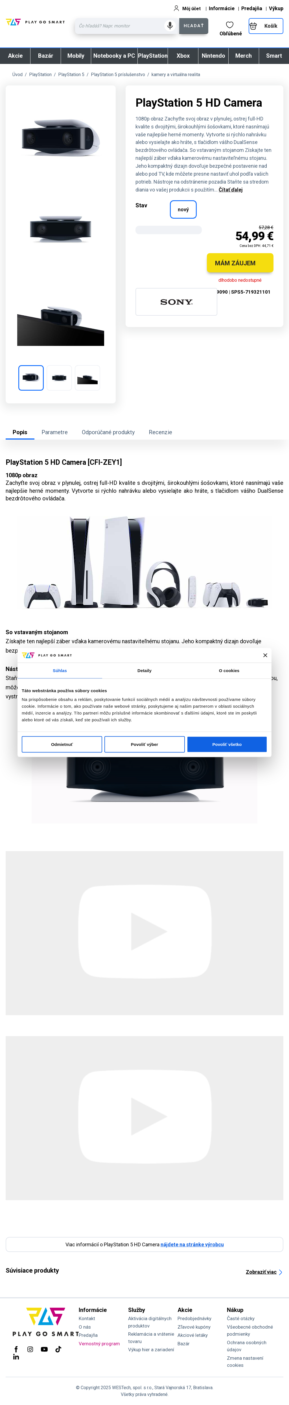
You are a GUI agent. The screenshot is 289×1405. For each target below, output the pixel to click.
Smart (274, 55)
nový (183, 209)
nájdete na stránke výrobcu (192, 1244)
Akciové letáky (193, 1335)
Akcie (15, 55)
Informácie (222, 8)
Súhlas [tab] (60, 670)
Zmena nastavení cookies (245, 1361)
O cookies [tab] (229, 670)
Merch (243, 55)
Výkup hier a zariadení (151, 1349)
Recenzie (160, 432)
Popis (20, 432)
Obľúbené (231, 28)
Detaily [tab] (144, 670)
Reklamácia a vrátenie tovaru (151, 1337)
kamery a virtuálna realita (176, 74)
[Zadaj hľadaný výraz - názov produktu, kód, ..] (127, 26)
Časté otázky (241, 1318)
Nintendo (213, 55)
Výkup (276, 8)
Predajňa (251, 8)
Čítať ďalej (231, 190)
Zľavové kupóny (194, 1327)
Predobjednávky (194, 1318)
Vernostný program (99, 1343)
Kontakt (87, 1318)
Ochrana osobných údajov (246, 1346)
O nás (85, 1327)
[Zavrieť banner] (265, 655)
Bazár (45, 55)
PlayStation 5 (71, 74)
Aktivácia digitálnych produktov (150, 1322)
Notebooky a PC (114, 55)
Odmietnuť (62, 744)
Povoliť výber (144, 744)
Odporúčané (108, 432)
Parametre (54, 432)
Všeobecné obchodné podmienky (250, 1330)
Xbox (183, 55)
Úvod (17, 74)
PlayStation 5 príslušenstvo (118, 74)
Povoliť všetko (227, 744)
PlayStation (153, 55)
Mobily (75, 55)
